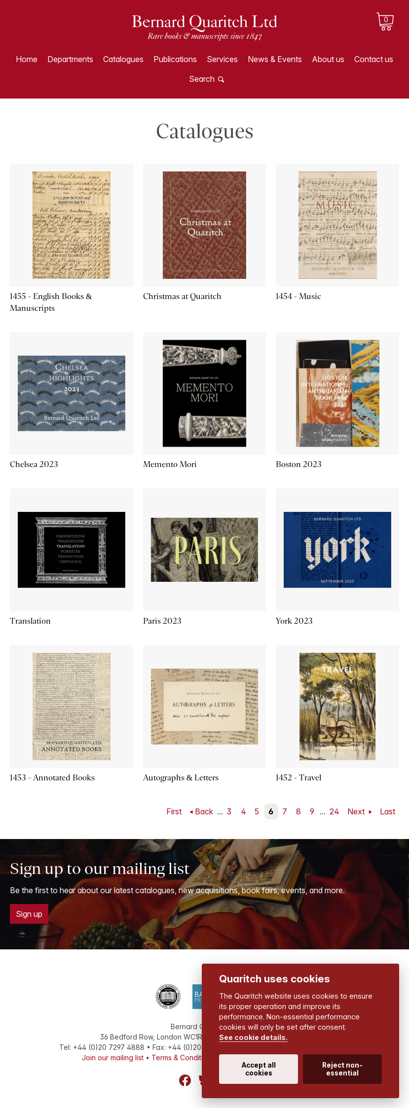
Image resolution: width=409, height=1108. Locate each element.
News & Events (275, 59)
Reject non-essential (342, 1069)
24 (334, 811)
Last (387, 811)
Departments (70, 59)
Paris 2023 (162, 621)
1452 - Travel (298, 777)
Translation (30, 621)
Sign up (29, 914)
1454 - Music (298, 296)
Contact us (373, 59)
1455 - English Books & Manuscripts (51, 302)
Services (222, 59)
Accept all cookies (259, 1069)
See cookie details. (253, 1037)
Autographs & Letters (181, 777)
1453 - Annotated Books (52, 777)
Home (26, 59)
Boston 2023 (299, 464)
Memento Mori (170, 464)
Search (202, 79)
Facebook (185, 1080)
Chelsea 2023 (34, 464)
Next (357, 811)
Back (204, 811)
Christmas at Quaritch (182, 296)
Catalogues (123, 59)
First (174, 811)
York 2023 (294, 621)
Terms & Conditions (183, 1057)
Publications (175, 59)
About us (328, 59)
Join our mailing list (113, 1057)
